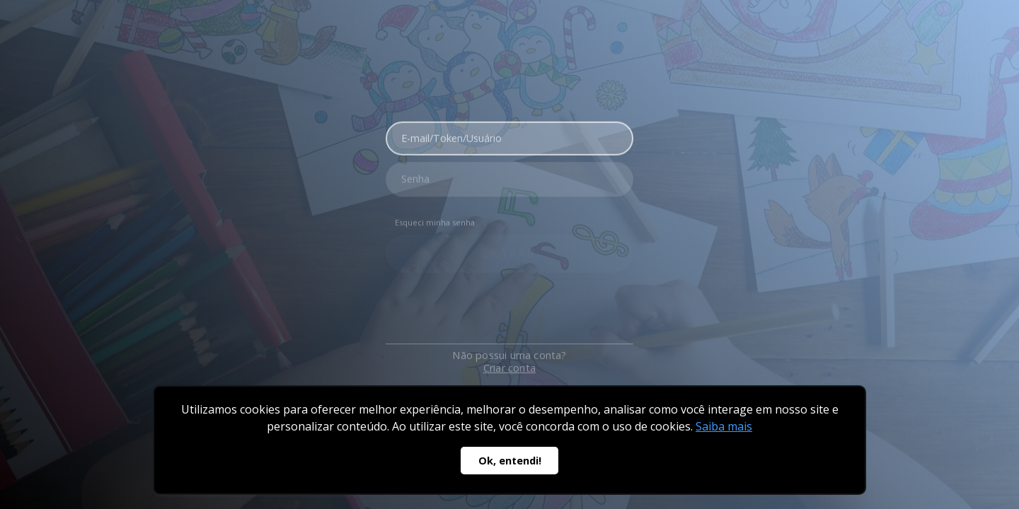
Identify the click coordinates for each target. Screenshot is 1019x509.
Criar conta (509, 360)
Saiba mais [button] (724, 426)
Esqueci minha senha (435, 218)
